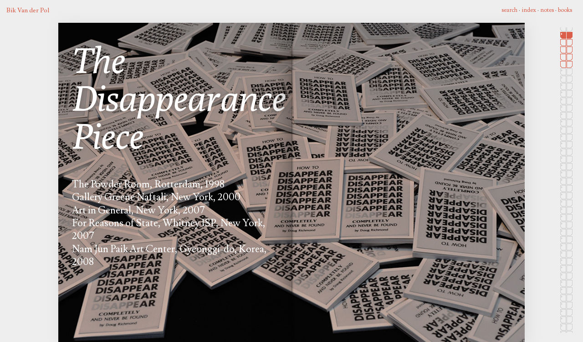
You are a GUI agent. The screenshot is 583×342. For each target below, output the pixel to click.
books (565, 10)
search (509, 10)
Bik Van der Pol (27, 10)
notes (547, 10)
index (529, 10)
